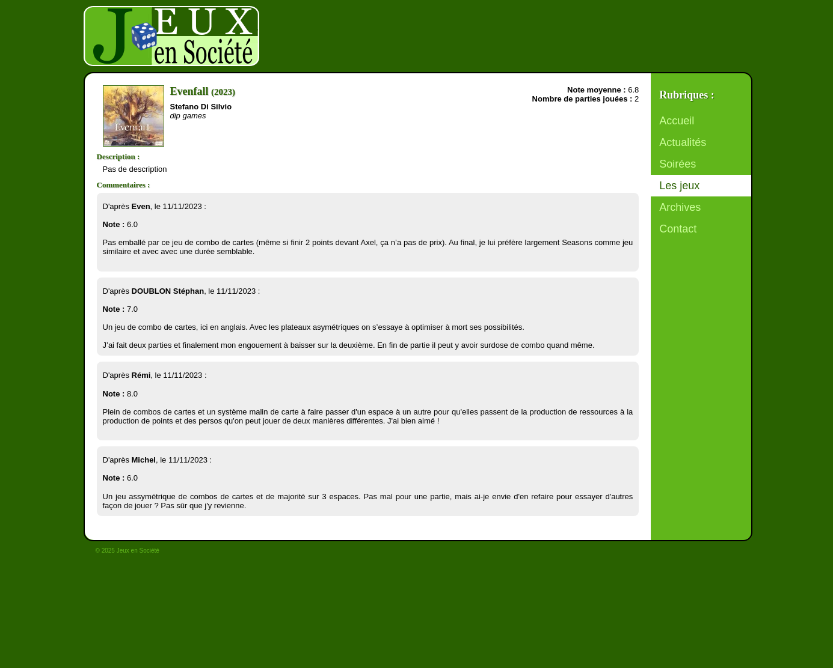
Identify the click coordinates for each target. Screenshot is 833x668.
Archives (680, 207)
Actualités (682, 142)
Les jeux (679, 186)
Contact (677, 229)
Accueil (676, 121)
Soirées (677, 164)
